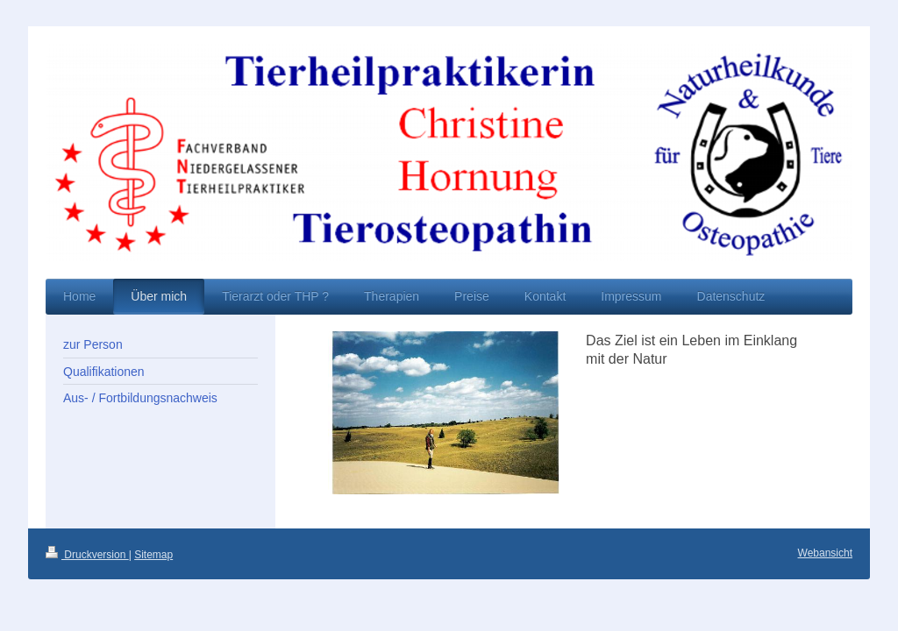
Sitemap (153, 555)
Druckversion (87, 555)
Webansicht (825, 553)
